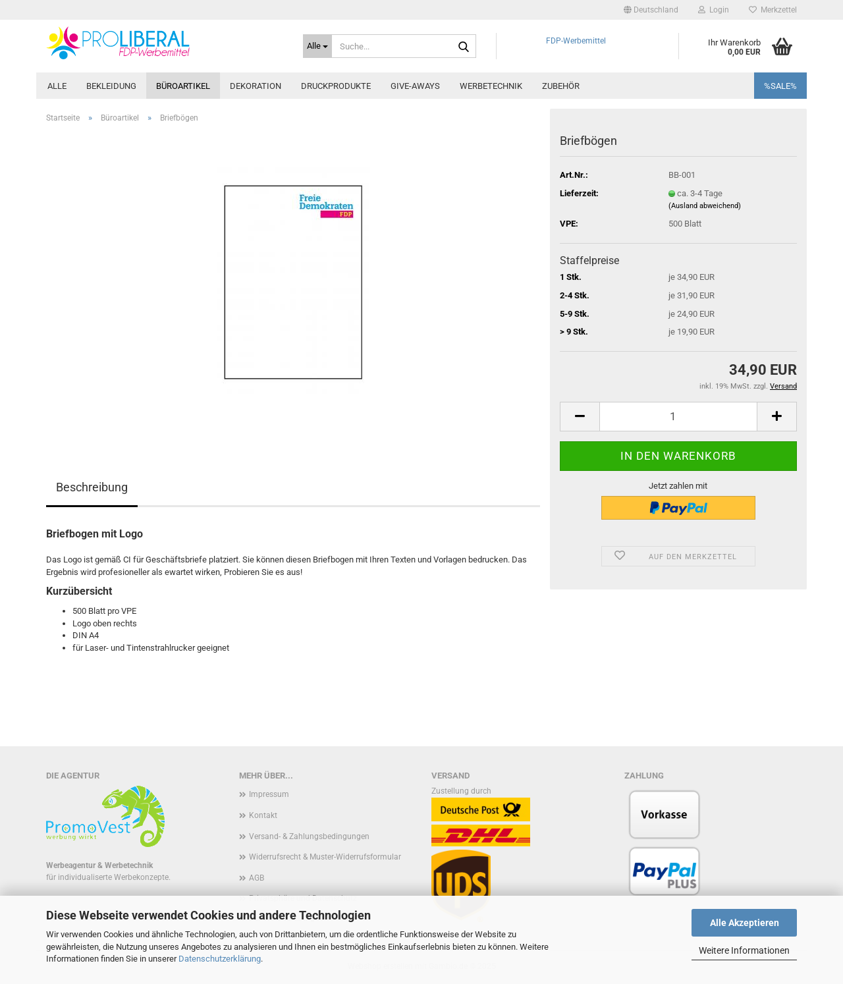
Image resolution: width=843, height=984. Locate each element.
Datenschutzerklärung (219, 959)
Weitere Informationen (744, 950)
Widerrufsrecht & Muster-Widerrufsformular (325, 856)
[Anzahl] (678, 416)
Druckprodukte (336, 86)
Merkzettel (773, 9)
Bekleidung (111, 86)
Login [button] (713, 9)
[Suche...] (317, 46)
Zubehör (561, 86)
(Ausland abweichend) (704, 206)
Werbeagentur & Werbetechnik (99, 865)
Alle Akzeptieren (744, 922)
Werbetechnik (491, 86)
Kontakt (263, 815)
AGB (256, 878)
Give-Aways (415, 86)
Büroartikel (183, 86)
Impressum (269, 794)
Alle (57, 86)
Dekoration (255, 86)
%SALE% (780, 86)
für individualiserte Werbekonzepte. (108, 877)
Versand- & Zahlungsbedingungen (309, 836)
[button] (651, 10)
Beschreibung (92, 487)
